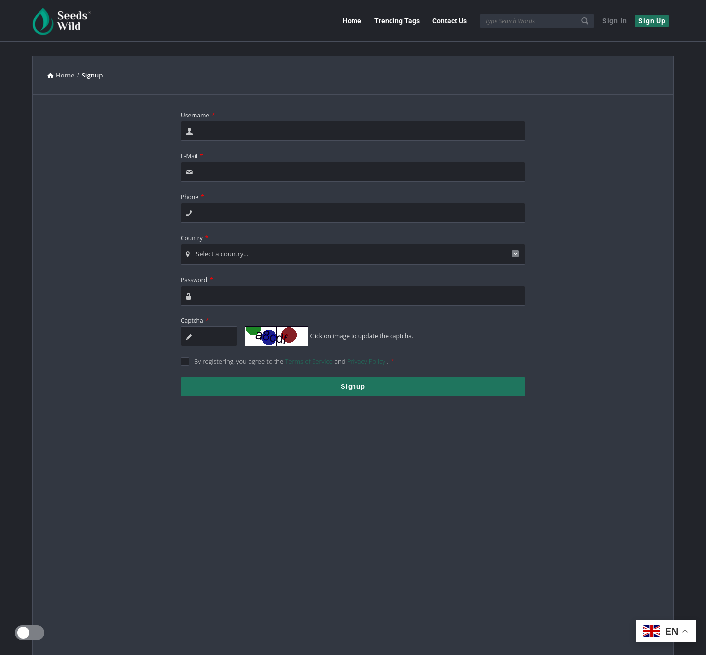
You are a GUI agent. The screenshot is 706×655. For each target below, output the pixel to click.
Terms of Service (309, 352)
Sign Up (652, 21)
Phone (192, 188)
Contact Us (449, 21)
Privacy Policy (367, 352)
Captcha (195, 312)
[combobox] (353, 245)
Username (198, 106)
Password (197, 271)
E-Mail (192, 147)
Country (194, 229)
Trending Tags (397, 21)
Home (352, 21)
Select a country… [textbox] (222, 244)
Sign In (614, 21)
